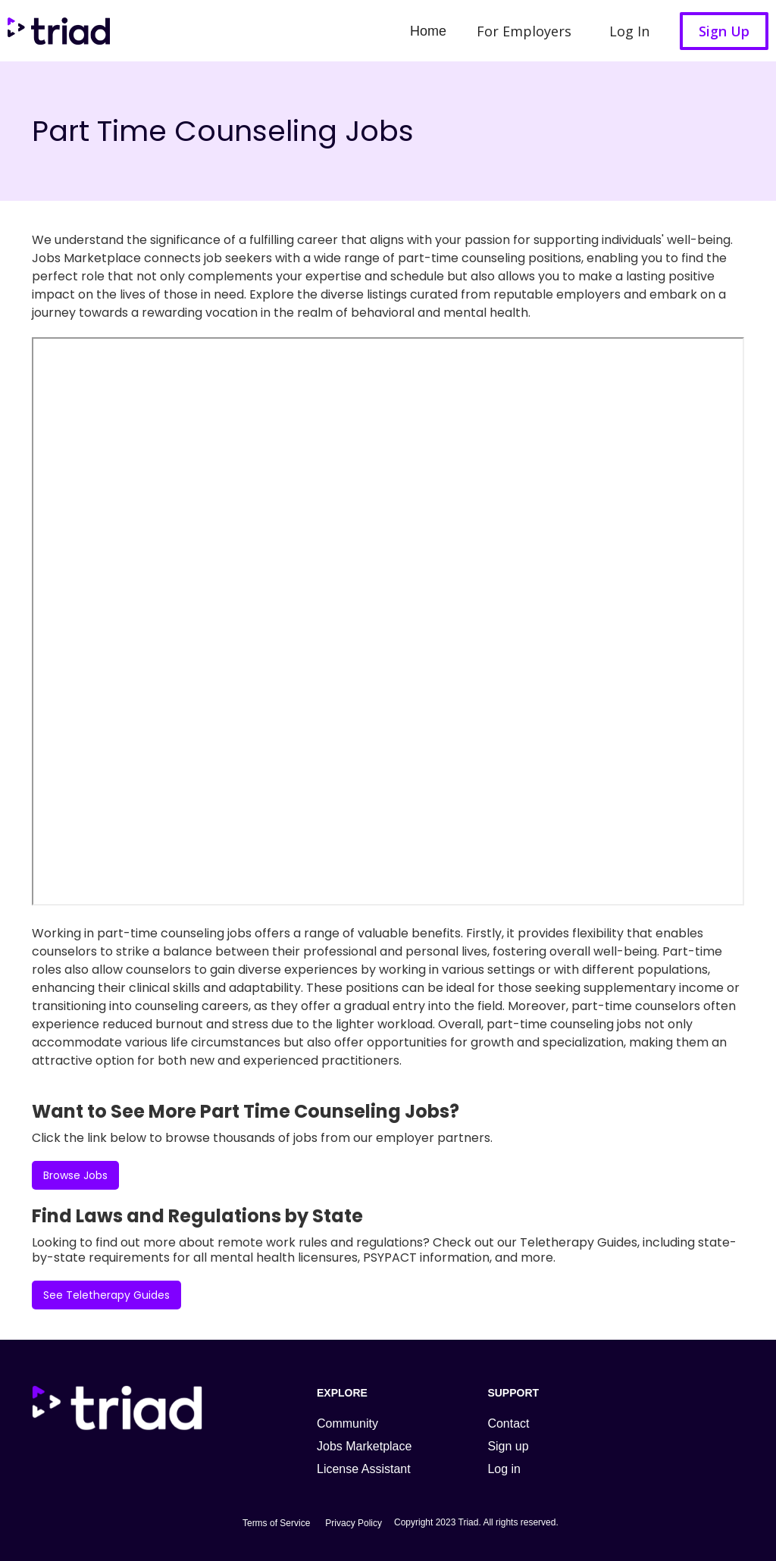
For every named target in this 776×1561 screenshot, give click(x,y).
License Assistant (364, 1468)
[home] (55, 30)
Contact (508, 1423)
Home (428, 31)
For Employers (524, 31)
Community (347, 1423)
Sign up (507, 1446)
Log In (629, 31)
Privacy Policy (353, 1523)
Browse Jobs (75, 1175)
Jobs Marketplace (364, 1446)
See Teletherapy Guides (106, 1295)
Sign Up (724, 31)
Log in (504, 1468)
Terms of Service (276, 1523)
